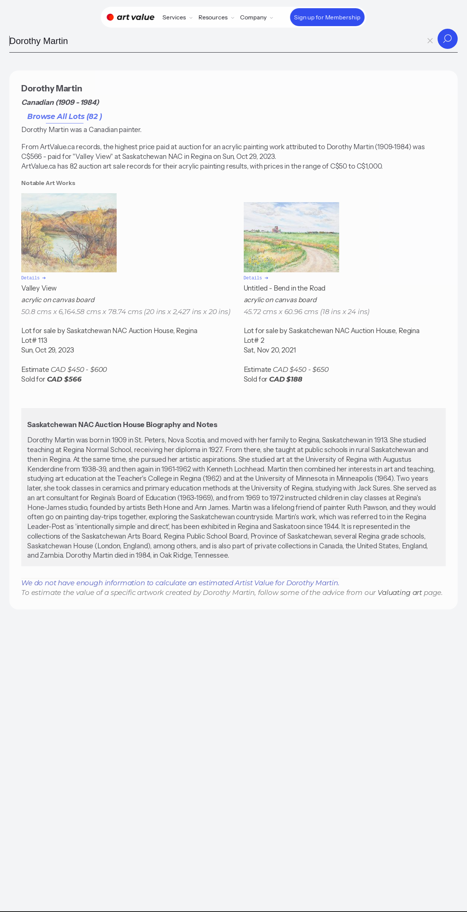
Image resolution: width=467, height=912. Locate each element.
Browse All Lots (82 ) (64, 116)
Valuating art (400, 591)
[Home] (130, 17)
